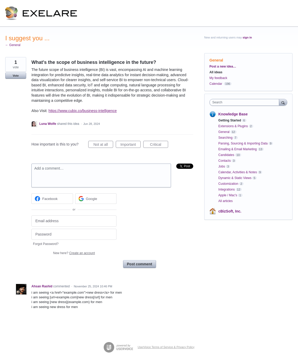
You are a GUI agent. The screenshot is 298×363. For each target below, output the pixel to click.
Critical (159, 145)
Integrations (226, 189)
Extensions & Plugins (233, 126)
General (216, 60)
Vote (16, 75)
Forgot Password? (45, 244)
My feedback (218, 78)
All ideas (215, 72)
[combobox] (245, 102)
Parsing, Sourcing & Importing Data (243, 143)
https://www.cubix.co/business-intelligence (82, 111)
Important (130, 145)
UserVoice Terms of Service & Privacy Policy (166, 347)
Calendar (215, 84)
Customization (228, 184)
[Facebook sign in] (52, 198)
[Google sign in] (96, 198)
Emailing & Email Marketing (237, 149)
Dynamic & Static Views (235, 178)
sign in (247, 37)
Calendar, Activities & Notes (237, 172)
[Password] (74, 234)
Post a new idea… (222, 66)
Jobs (221, 166)
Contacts (224, 161)
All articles (225, 201)
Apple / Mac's (227, 195)
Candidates (226, 155)
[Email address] (74, 221)
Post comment (139, 264)
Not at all (103, 145)
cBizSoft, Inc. (229, 211)
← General (12, 45)
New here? (74, 253)
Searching (225, 137)
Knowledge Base (233, 114)
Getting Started (229, 120)
